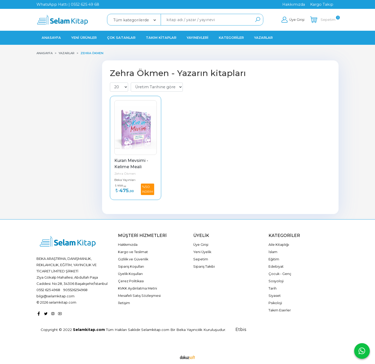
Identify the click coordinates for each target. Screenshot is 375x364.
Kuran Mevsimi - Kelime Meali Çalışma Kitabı (131, 166)
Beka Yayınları (124, 180)
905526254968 (75, 290)
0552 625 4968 (48, 290)
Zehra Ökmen (125, 173)
